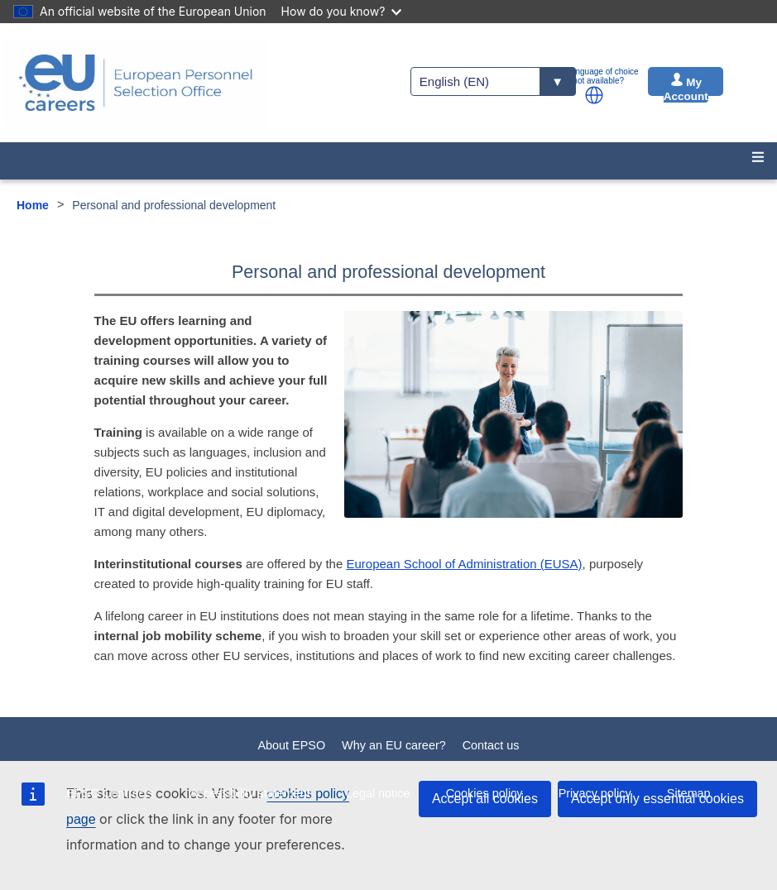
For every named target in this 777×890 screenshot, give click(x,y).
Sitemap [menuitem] (689, 793)
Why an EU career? (394, 745)
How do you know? (341, 11)
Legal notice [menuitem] (378, 793)
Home (33, 205)
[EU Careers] (135, 83)
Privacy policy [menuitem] (595, 793)
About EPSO (292, 745)
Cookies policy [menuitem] (484, 793)
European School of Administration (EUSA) (464, 564)
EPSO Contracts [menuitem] (110, 793)
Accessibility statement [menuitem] (249, 793)
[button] (594, 95)
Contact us (491, 745)
